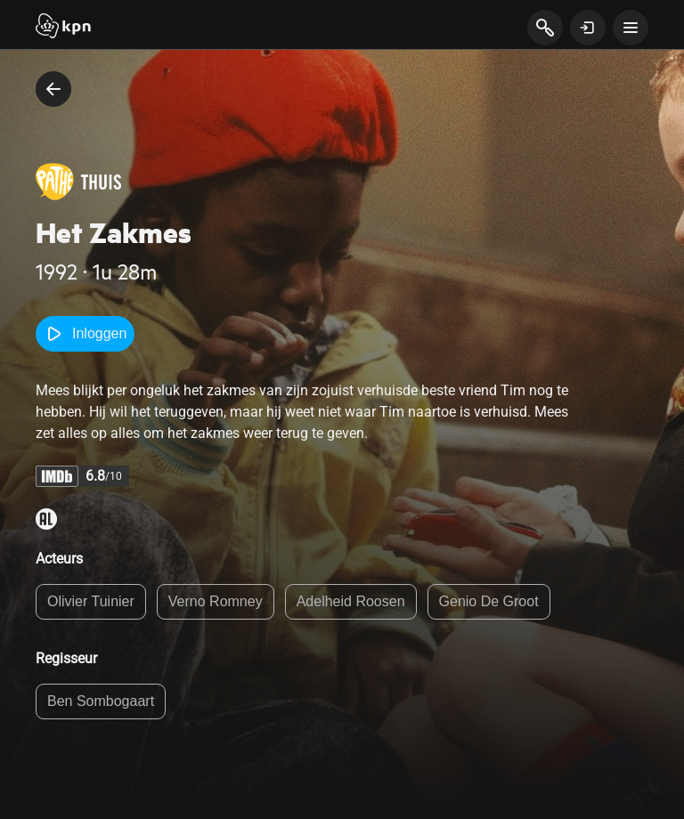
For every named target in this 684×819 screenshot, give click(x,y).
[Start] (63, 27)
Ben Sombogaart (100, 701)
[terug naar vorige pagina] (53, 89)
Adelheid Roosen (351, 601)
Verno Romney (215, 601)
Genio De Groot (489, 601)
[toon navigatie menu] (630, 27)
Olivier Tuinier (90, 601)
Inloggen (85, 334)
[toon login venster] (588, 27)
